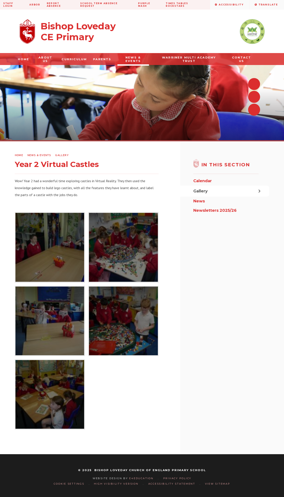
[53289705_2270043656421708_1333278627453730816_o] (123, 321)
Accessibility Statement (171, 483)
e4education (141, 478)
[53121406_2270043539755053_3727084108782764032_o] (49, 394)
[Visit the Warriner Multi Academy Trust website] (252, 31)
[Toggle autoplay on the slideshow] (254, 110)
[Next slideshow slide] (254, 97)
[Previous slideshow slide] (254, 84)
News (199, 201)
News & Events (39, 155)
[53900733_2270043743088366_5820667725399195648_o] (123, 247)
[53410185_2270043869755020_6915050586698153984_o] (49, 321)
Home (19, 155)
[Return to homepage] (67, 31)
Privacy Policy (177, 478)
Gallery (61, 155)
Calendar (202, 180)
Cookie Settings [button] (69, 483)
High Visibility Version (116, 483)
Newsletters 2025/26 (215, 210)
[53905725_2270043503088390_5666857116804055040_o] (49, 247)
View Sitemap (217, 483)
